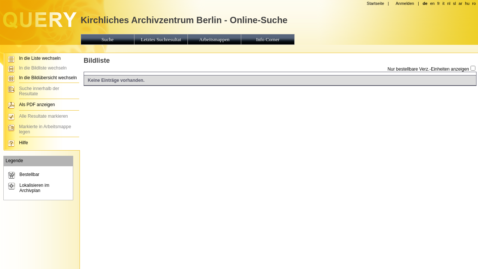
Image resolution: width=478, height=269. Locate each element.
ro (474, 3)
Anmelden (404, 3)
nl (448, 3)
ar (460, 3)
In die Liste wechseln (39, 58)
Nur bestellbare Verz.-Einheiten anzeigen (428, 69)
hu (467, 3)
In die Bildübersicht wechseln (48, 77)
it (444, 3)
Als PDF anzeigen (37, 104)
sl (454, 3)
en (432, 3)
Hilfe (23, 142)
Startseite (375, 3)
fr (438, 3)
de (425, 3)
